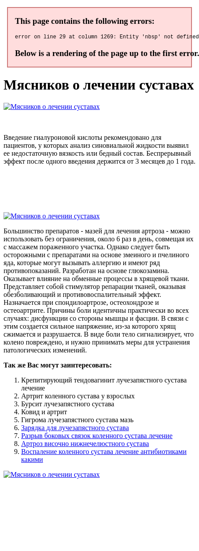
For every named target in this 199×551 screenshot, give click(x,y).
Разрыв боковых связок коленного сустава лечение (97, 437)
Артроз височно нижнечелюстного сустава (85, 445)
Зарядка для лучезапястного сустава (75, 429)
